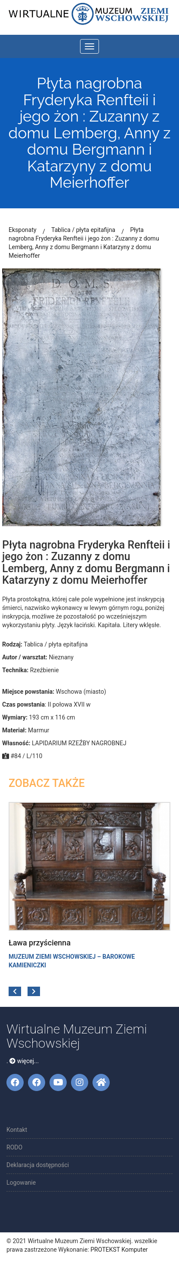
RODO (14, 1147)
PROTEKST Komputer (119, 1249)
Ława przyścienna (40, 942)
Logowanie (21, 1182)
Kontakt (16, 1129)
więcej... (24, 1061)
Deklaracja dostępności (37, 1164)
